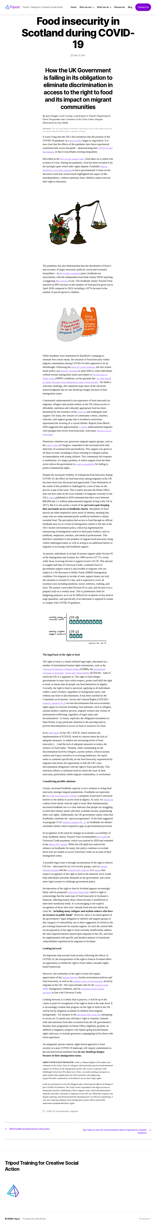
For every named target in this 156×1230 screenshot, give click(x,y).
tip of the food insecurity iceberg (63, 796)
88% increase (62, 281)
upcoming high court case (90, 1019)
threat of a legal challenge (84, 367)
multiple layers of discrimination (94, 985)
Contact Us (143, 7)
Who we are (85, 7)
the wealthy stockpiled (71, 274)
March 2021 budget (59, 848)
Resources (119, 7)
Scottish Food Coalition (81, 874)
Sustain (104, 870)
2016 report (54, 733)
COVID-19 (50, 1115)
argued (102, 874)
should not (48, 804)
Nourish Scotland (51, 874)
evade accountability (86, 464)
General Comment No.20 (55, 703)
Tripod (16, 1223)
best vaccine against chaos (73, 159)
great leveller (76, 141)
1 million (83, 427)
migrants (74, 1115)
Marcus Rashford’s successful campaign (63, 170)
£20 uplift (103, 841)
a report (52, 498)
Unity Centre (53, 445)
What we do (103, 7)
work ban (82, 412)
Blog (130, 7)
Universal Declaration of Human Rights (63, 669)
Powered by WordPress (35, 1223)
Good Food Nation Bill (79, 896)
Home (73, 7)
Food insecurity (62, 1115)
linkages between (71, 981)
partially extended (77, 371)
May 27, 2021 (80, 56)
